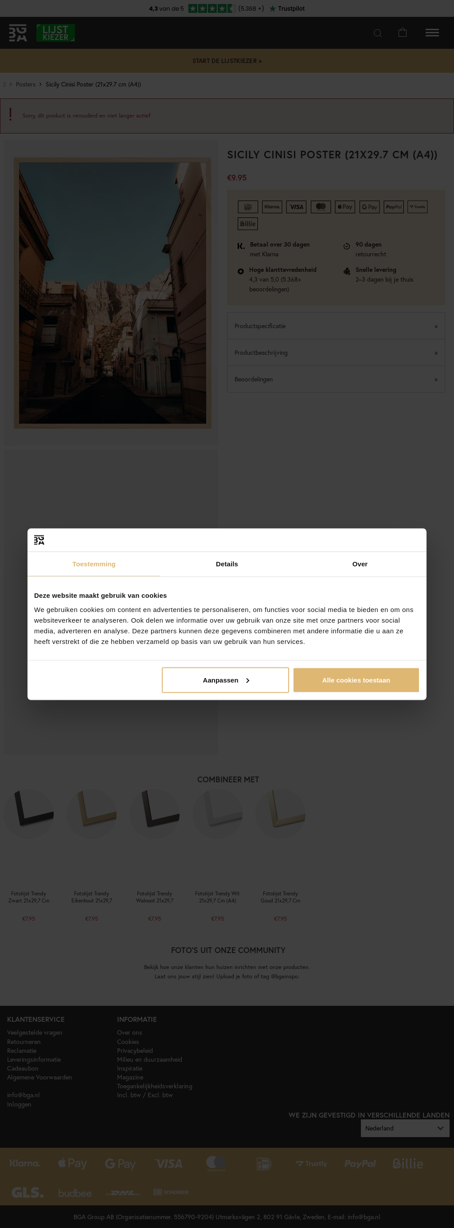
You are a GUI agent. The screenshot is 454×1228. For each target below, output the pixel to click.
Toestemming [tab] (94, 564)
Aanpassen (226, 679)
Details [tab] (227, 564)
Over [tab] (360, 564)
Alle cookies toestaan (356, 679)
